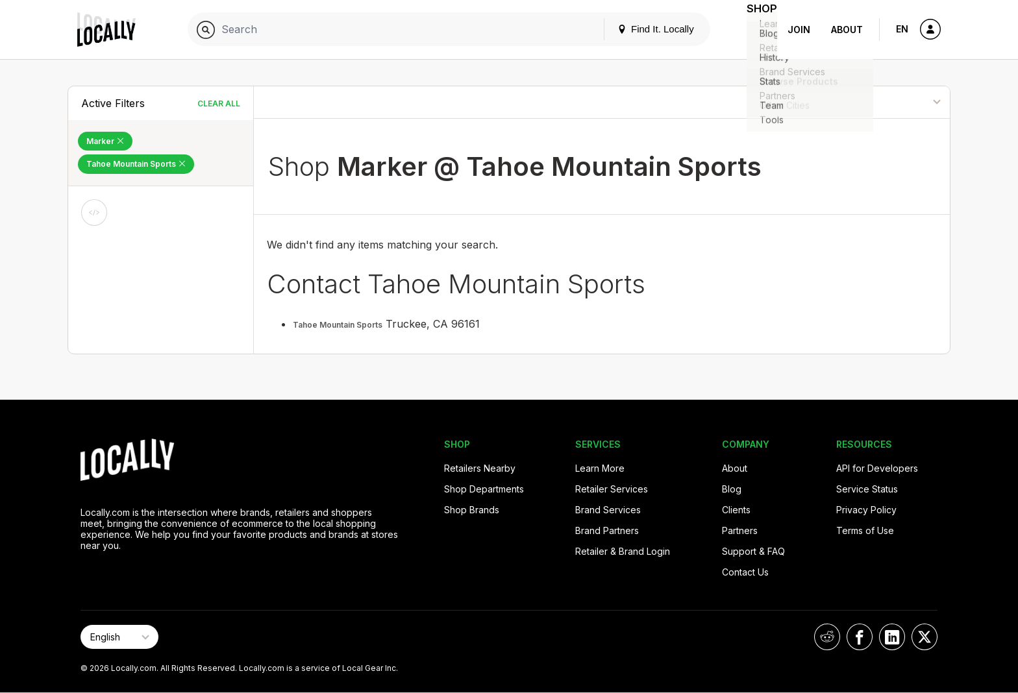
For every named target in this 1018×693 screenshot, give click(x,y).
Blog (731, 488)
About (847, 29)
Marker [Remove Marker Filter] (105, 141)
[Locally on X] (924, 637)
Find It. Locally (639, 28)
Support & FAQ (753, 551)
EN (902, 28)
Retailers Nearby (479, 468)
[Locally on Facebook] (860, 637)
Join (799, 29)
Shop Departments (484, 488)
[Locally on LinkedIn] (892, 637)
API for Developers (877, 468)
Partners (740, 530)
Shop (754, 29)
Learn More (600, 468)
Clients (736, 509)
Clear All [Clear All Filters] (218, 103)
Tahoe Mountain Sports (337, 325)
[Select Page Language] (119, 637)
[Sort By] (883, 102)
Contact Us (745, 572)
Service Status (867, 488)
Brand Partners (607, 530)
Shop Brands (471, 509)
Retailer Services (611, 488)
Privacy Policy (866, 509)
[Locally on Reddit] (827, 637)
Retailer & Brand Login (622, 551)
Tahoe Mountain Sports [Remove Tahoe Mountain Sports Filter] (136, 164)
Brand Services (608, 509)
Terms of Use (865, 530)
